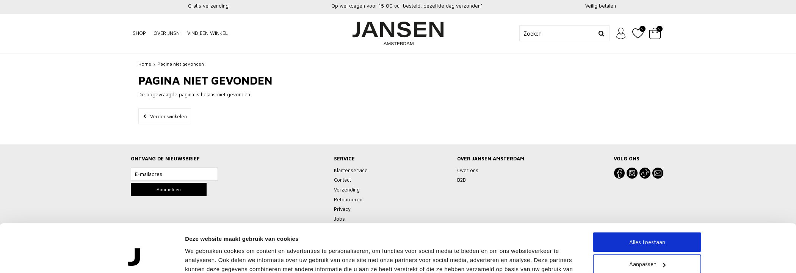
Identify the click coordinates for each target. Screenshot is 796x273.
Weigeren (647, 232)
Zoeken (601, 33)
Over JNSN (167, 33)
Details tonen (203, 245)
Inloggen (620, 33)
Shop (139, 33)
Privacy (371, 260)
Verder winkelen (168, 116)
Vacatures (398, 260)
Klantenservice (338, 260)
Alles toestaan (647, 188)
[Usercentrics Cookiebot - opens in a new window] (135, 245)
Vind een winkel (207, 33)
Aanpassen (647, 210)
